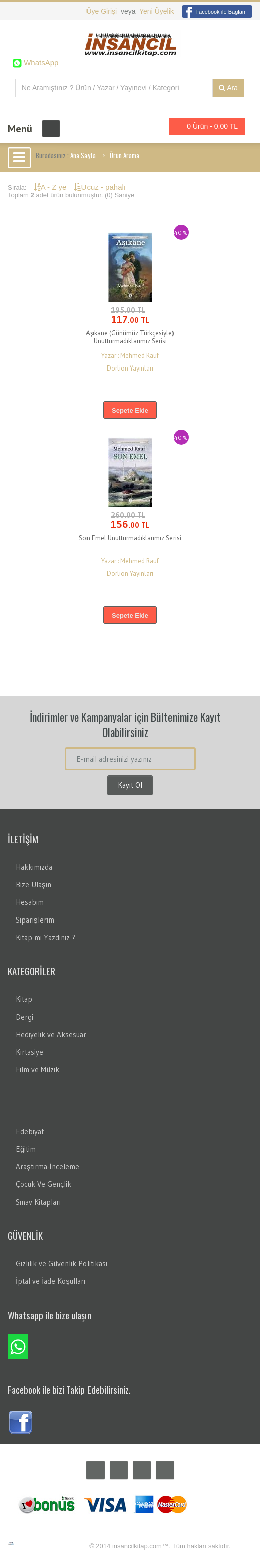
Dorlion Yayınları (130, 368)
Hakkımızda (34, 867)
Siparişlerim (35, 920)
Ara (228, 88)
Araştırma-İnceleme (47, 1166)
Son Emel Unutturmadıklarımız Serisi (130, 538)
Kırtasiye (29, 1052)
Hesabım (30, 902)
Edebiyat (30, 1131)
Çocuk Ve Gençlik (43, 1184)
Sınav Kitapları (38, 1202)
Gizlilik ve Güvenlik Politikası (61, 1263)
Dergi (24, 1017)
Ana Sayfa (83, 155)
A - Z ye (51, 186)
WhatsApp (40, 62)
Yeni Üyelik (156, 11)
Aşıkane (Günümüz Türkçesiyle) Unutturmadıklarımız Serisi (130, 337)
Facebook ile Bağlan (213, 12)
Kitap (24, 999)
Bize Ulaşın (33, 884)
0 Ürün (204, 126)
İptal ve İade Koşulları (50, 1281)
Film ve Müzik (37, 1069)
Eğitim (26, 1149)
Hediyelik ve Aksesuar (51, 1034)
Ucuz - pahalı (100, 186)
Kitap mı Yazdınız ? (45, 937)
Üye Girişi (102, 11)
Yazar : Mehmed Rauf (130, 355)
